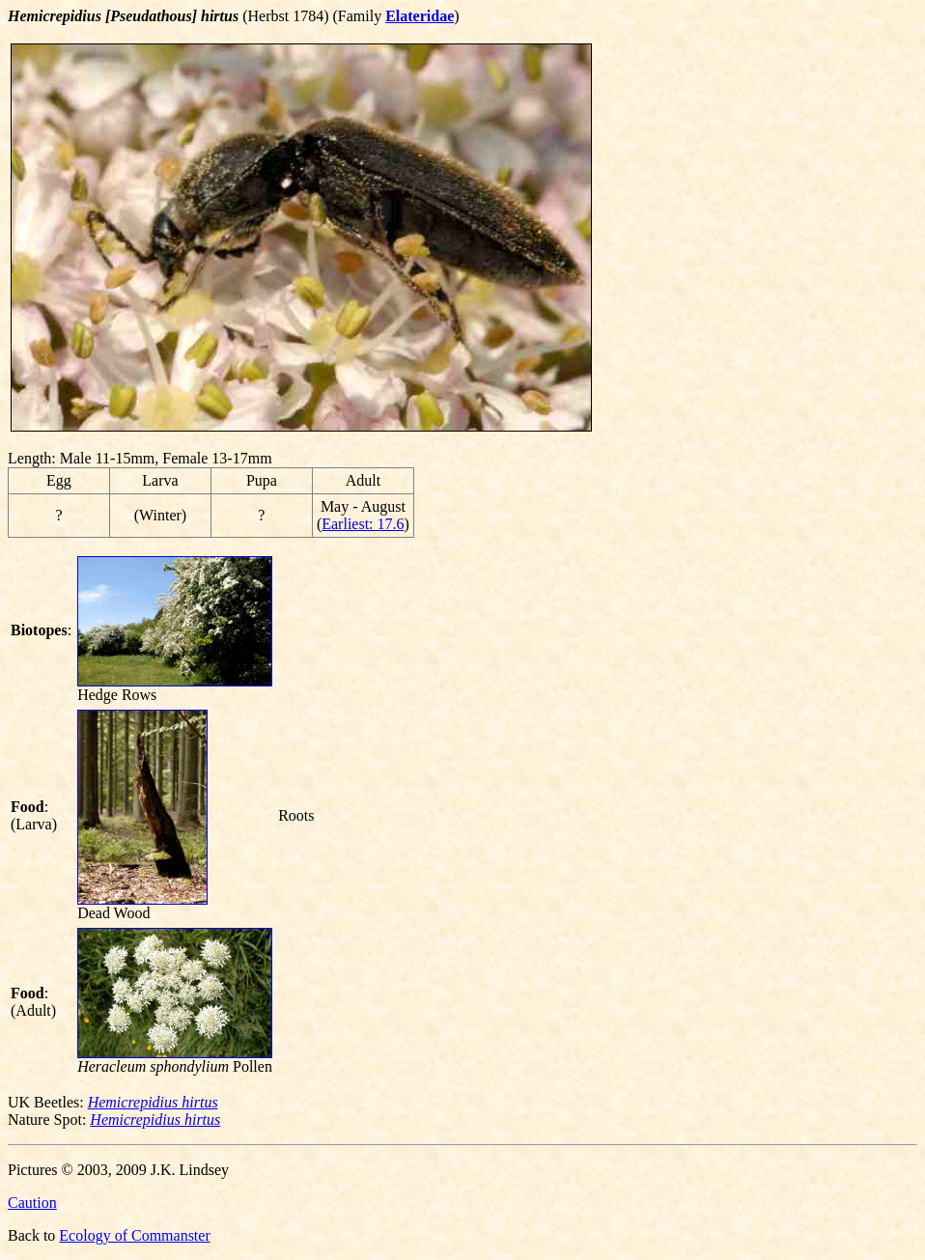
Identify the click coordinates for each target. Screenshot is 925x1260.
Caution (32, 1202)
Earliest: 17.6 (363, 524)
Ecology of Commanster (134, 1235)
